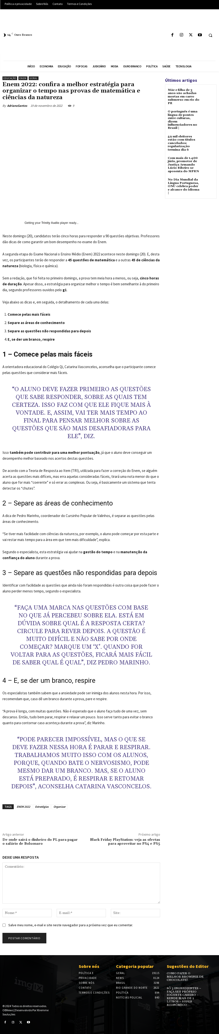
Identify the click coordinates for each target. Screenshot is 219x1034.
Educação (9, 78)
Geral (34, 78)
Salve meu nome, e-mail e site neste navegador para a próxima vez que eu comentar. (70, 925)
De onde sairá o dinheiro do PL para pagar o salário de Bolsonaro (40, 842)
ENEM (22, 78)
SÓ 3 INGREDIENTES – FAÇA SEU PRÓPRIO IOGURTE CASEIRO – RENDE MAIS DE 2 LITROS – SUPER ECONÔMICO (183, 996)
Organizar (59, 806)
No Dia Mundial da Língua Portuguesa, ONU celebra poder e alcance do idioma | (183, 185)
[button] (210, 35)
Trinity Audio (50, 223)
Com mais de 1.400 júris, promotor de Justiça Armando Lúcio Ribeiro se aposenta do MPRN (183, 163)
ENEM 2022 (23, 806)
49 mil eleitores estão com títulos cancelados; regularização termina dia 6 (181, 142)
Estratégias (42, 806)
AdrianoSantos (17, 106)
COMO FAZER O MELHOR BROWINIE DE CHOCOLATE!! (185, 977)
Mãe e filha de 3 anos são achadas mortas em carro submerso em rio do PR (183, 96)
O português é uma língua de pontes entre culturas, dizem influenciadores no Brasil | (182, 119)
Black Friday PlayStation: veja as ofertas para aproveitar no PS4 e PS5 (125, 842)
